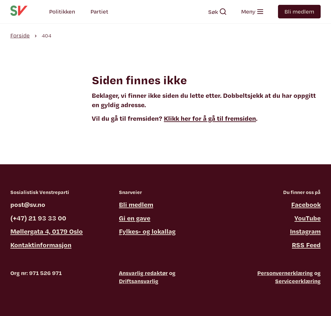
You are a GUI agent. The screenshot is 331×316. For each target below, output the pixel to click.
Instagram (305, 231)
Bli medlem (299, 11)
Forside (20, 35)
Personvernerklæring (285, 273)
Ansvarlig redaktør (143, 273)
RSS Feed (306, 244)
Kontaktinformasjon (40, 244)
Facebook (306, 204)
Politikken (62, 11)
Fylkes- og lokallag (147, 231)
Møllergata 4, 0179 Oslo (46, 231)
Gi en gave (134, 218)
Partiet (99, 11)
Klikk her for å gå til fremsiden (210, 118)
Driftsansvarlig (138, 281)
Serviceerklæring (298, 281)
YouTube (307, 218)
